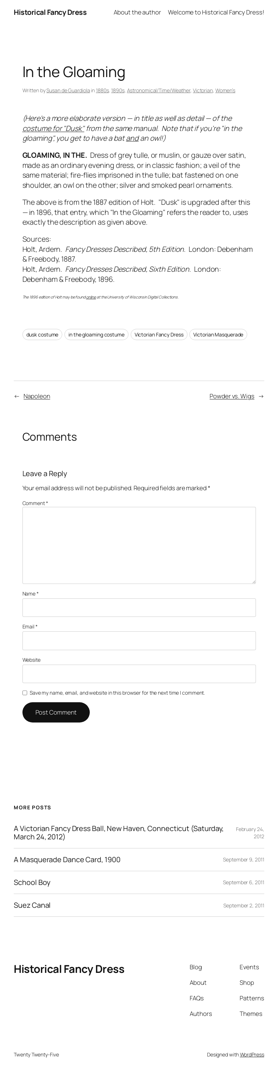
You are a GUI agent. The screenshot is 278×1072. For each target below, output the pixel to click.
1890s (118, 90)
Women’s (225, 90)
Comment (35, 503)
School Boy (32, 882)
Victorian (203, 90)
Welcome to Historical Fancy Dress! (216, 12)
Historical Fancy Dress (50, 12)
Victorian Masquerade (218, 334)
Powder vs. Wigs (232, 396)
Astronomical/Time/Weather (159, 90)
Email (30, 626)
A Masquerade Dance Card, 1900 (67, 860)
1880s (102, 90)
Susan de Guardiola (68, 90)
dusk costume (42, 334)
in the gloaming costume (96, 334)
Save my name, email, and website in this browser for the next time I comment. (117, 692)
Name (30, 593)
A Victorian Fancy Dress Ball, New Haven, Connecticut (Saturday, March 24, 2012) (119, 832)
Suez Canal (32, 905)
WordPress (252, 1054)
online (91, 297)
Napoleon (37, 396)
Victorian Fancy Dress (159, 334)
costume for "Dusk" (53, 128)
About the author (137, 12)
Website (31, 659)
